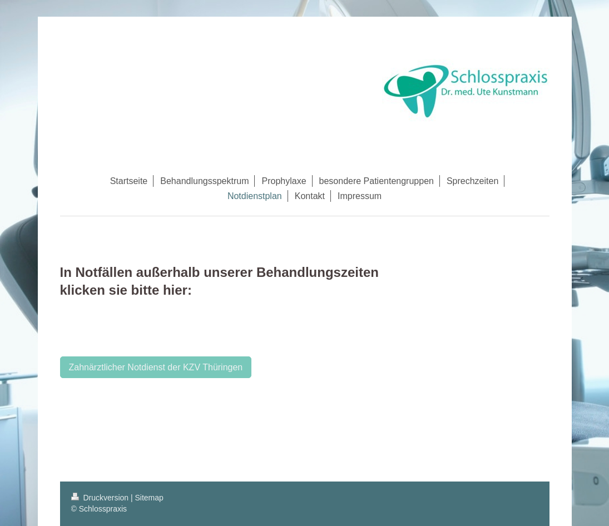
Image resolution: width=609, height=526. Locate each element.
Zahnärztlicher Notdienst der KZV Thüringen (156, 367)
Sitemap (149, 497)
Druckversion (101, 497)
